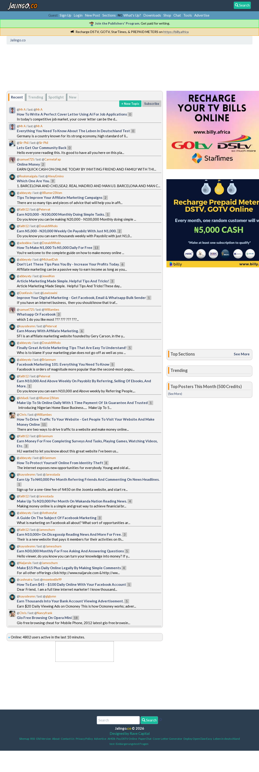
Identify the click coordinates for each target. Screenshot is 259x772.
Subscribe (151, 104)
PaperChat (144, 738)
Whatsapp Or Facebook (36, 314)
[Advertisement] (93, 66)
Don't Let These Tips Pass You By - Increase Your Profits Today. (68, 264)
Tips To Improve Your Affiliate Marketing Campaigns (59, 197)
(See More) (175, 394)
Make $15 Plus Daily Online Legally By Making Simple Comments (69, 568)
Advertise (201, 15)
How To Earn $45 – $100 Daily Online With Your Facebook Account (71, 584)
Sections (109, 15)
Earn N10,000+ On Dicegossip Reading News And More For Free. (69, 534)
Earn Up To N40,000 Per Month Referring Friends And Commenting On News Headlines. (88, 479)
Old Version (43, 738)
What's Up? (132, 15)
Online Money (28, 164)
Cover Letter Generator (167, 738)
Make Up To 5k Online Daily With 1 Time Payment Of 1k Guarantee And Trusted (82, 403)
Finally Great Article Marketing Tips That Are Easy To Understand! (72, 348)
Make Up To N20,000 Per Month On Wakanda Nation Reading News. (72, 501)
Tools (187, 15)
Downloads (152, 15)
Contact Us (68, 738)
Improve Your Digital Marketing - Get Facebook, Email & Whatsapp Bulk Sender (82, 297)
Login (78, 15)
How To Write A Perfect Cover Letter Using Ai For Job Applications (72, 114)
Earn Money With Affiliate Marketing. (48, 331)
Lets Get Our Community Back (41, 148)
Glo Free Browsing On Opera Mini (44, 617)
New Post (92, 15)
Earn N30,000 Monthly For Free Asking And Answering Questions (70, 551)
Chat (177, 15)
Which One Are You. (33, 181)
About (56, 738)
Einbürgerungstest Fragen (132, 744)
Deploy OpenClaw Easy (197, 738)
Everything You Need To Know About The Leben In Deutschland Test (73, 131)
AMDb (111, 738)
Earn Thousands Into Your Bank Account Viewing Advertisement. (70, 601)
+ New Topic (130, 104)
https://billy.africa (176, 32)
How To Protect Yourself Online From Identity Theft (60, 463)
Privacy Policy (84, 738)
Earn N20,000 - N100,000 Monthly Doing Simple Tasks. (61, 214)
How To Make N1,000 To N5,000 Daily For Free (54, 247)
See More (242, 354)
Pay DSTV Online (126, 738)
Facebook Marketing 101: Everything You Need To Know (63, 364)
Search (149, 720)
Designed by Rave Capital (130, 733)
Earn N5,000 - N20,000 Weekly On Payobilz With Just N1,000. (66, 231)
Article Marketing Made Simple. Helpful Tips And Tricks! (63, 281)
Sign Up (65, 15)
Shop (167, 15)
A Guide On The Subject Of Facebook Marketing (57, 518)
